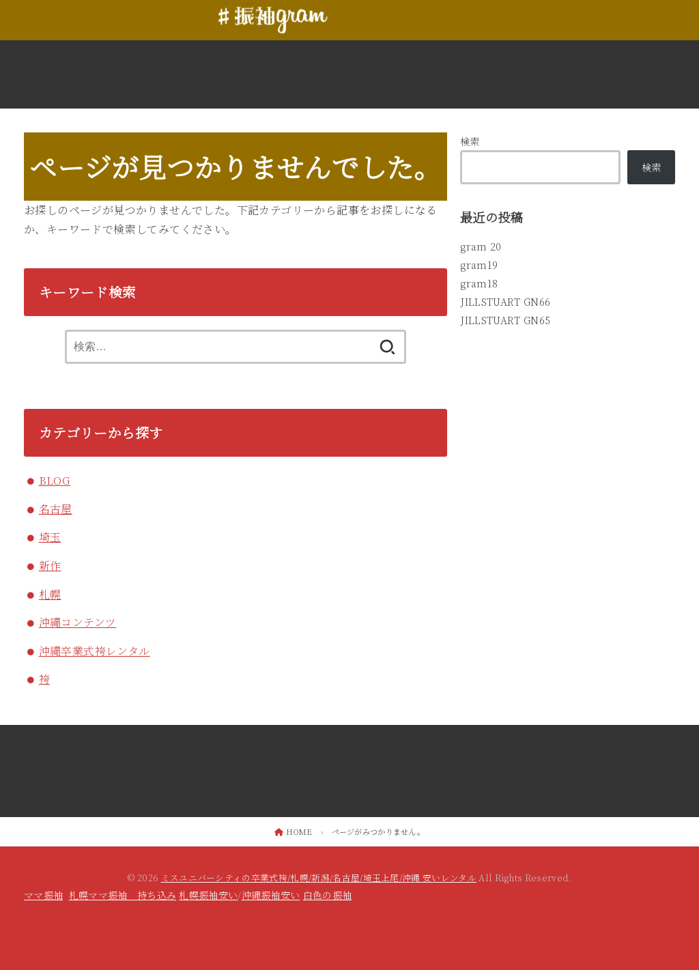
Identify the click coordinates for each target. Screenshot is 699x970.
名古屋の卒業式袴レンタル (66, 938)
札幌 (50, 594)
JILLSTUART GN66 (504, 301)
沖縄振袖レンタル (161, 959)
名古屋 (55, 509)
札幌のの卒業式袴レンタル (327, 938)
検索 (470, 141)
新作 (50, 565)
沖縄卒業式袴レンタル (94, 651)
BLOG (55, 480)
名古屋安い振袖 (386, 959)
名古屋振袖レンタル (64, 959)
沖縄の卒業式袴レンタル (456, 938)
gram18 (479, 282)
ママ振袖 (43, 895)
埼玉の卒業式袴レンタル (196, 938)
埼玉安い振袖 (310, 959)
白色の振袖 (327, 895)
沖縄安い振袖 (461, 959)
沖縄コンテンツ (78, 622)
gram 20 (480, 246)
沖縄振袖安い (271, 895)
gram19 (479, 264)
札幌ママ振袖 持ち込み (122, 895)
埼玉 (50, 537)
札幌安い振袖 (241, 959)
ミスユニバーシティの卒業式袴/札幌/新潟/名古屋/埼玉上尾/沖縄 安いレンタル (318, 877)
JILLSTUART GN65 (504, 319)
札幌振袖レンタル (565, 938)
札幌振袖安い (208, 895)
